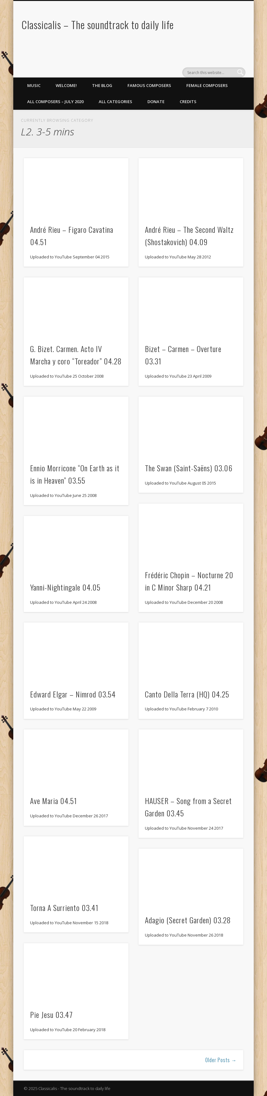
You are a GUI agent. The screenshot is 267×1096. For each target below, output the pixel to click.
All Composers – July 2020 (55, 101)
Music (33, 85)
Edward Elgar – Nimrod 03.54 (73, 694)
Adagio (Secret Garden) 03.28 (188, 920)
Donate (156, 101)
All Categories (115, 101)
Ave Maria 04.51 (53, 800)
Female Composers (207, 85)
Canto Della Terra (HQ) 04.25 (187, 694)
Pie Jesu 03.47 (51, 1014)
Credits (188, 101)
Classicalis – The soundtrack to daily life (98, 24)
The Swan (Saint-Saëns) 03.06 (189, 468)
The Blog (102, 85)
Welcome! (66, 85)
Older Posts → (221, 1060)
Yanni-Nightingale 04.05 (65, 587)
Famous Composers (149, 85)
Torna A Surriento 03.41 (64, 907)
